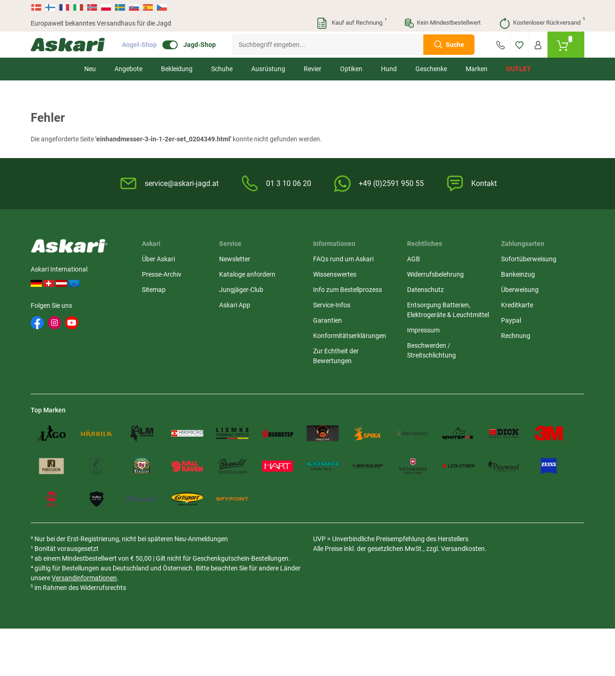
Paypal (511, 320)
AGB (413, 259)
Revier (312, 69)
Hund (389, 69)
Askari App (234, 305)
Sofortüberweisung (528, 259)
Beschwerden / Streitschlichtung (431, 350)
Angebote (128, 69)
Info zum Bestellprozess (347, 289)
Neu (90, 69)
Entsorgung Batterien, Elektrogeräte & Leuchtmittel (448, 309)
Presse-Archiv (161, 274)
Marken (477, 69)
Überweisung (520, 289)
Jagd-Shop (199, 44)
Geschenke (431, 69)
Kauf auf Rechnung (351, 23)
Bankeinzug (518, 274)
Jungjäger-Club (241, 289)
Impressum (423, 330)
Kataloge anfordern (247, 274)
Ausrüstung (268, 69)
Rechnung (515, 335)
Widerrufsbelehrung (435, 274)
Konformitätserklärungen (349, 335)
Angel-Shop (139, 44)
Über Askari (158, 259)
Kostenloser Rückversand (541, 23)
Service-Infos (331, 305)
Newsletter (234, 259)
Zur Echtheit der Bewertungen (336, 356)
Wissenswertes (334, 274)
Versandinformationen (84, 578)
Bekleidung (177, 69)
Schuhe (222, 69)
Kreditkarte (517, 305)
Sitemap (154, 289)
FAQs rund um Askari (343, 259)
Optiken (351, 69)
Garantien (327, 320)
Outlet (518, 69)
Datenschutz (425, 289)
